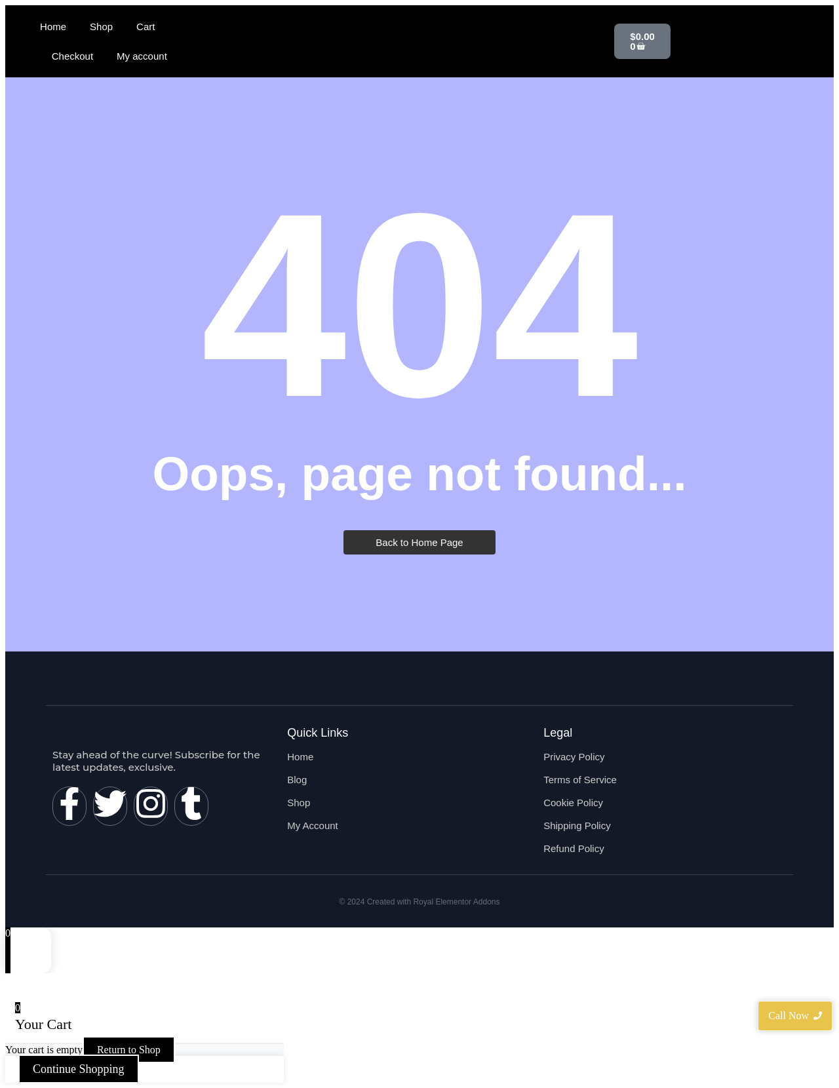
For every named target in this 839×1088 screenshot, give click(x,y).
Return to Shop (129, 1049)
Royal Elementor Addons (456, 901)
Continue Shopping (79, 1069)
